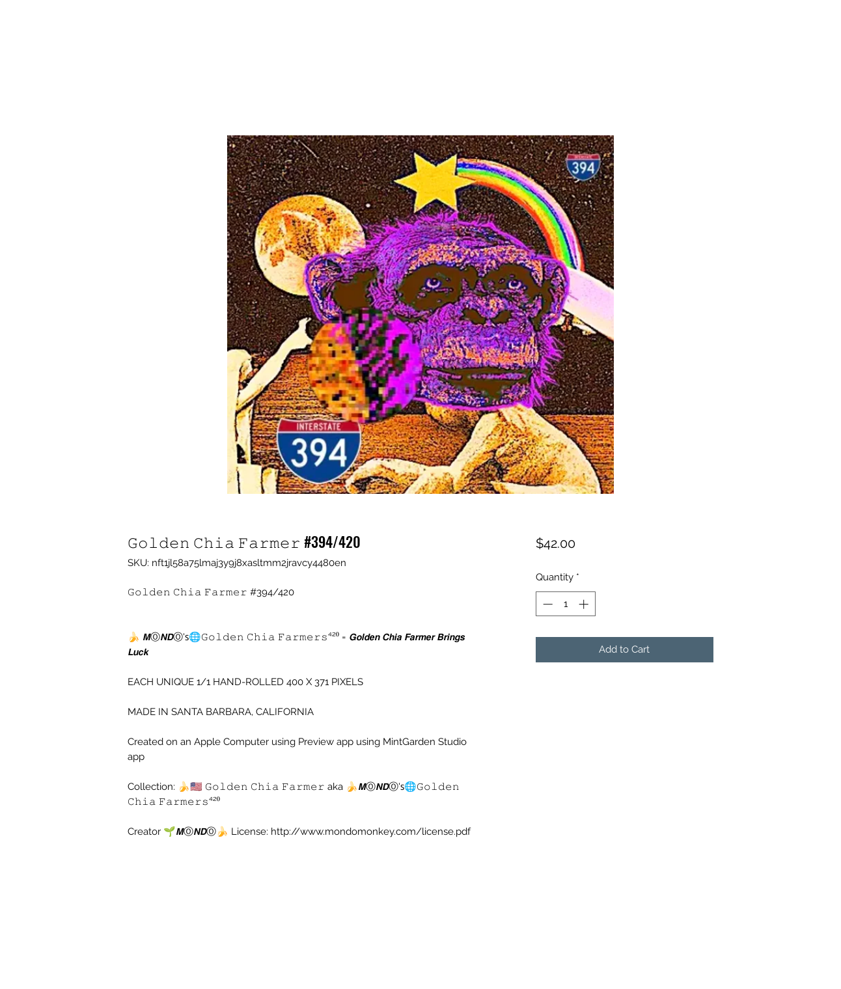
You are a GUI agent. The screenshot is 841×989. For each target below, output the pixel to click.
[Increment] (585, 604)
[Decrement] (546, 604)
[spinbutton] (565, 604)
